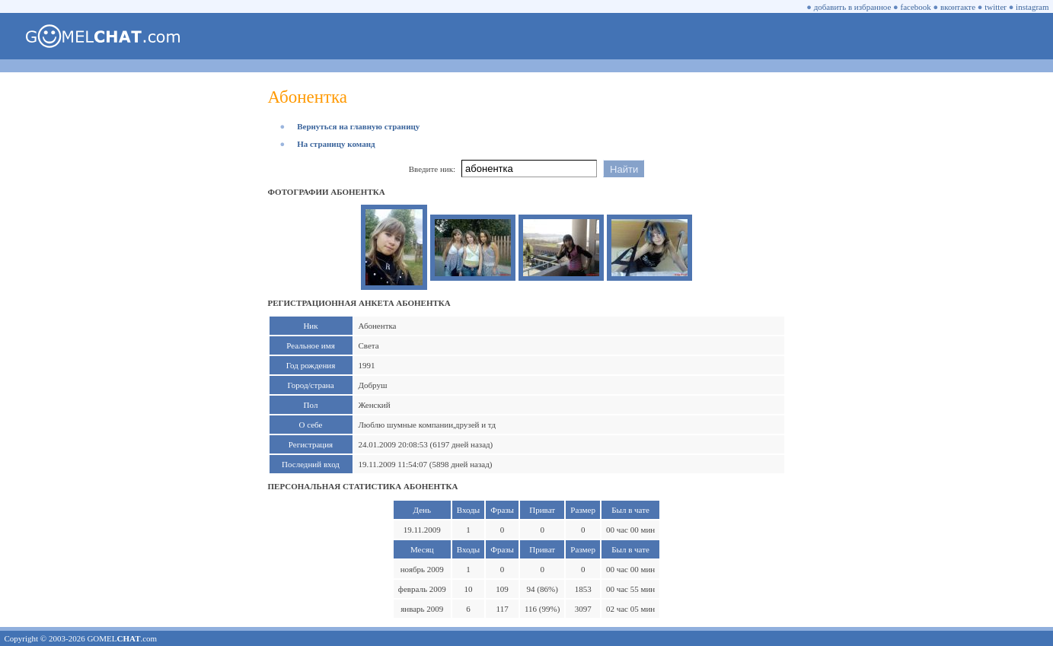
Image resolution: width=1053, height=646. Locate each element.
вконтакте (957, 6)
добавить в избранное (853, 6)
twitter (995, 6)
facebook (916, 6)
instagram (1032, 6)
